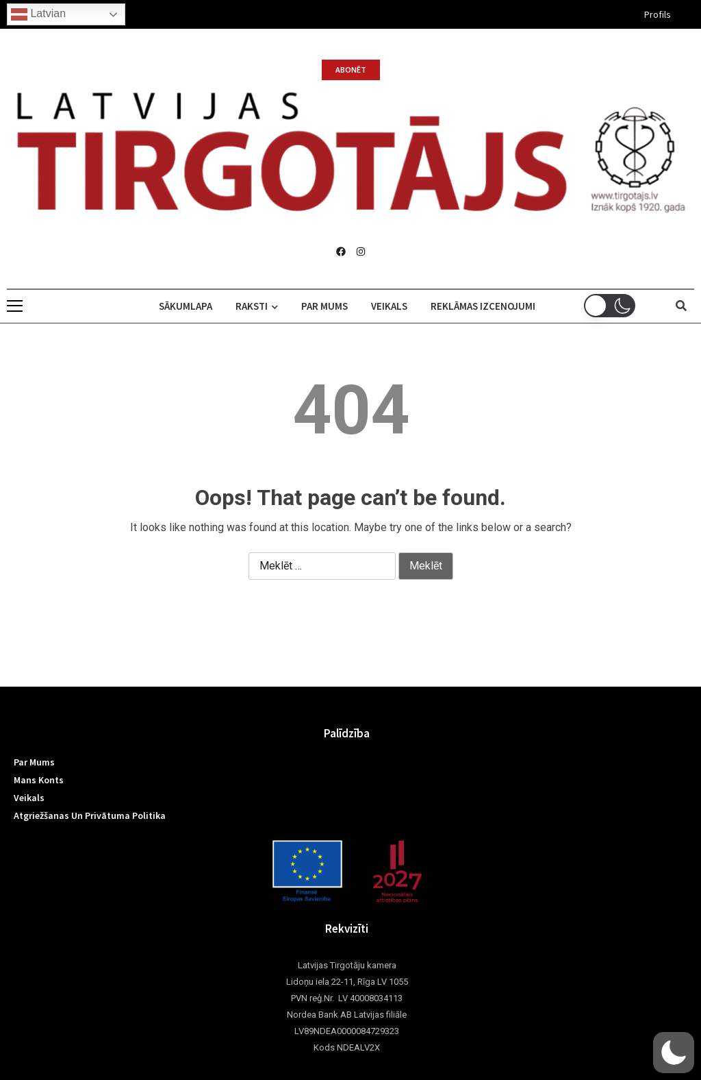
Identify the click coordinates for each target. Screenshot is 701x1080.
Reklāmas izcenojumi (483, 305)
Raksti (256, 305)
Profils (657, 14)
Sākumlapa (185, 305)
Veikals (389, 305)
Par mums (324, 305)
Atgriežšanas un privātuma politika (90, 815)
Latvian (38, 14)
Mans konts (39, 780)
